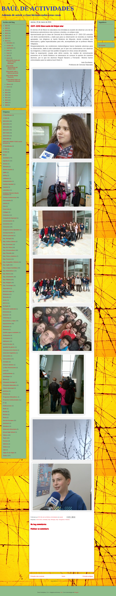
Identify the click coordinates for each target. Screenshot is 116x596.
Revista (5, 414)
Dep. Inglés (6, 265)
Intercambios (7, 359)
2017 (6, 35)
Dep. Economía (7, 244)
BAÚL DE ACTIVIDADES (37, 8)
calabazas (6, 178)
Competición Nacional (9, 218)
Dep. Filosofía (7, 253)
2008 (6, 105)
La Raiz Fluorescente (9, 367)
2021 (6, 25)
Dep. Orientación (8, 276)
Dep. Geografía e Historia (62, 519)
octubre (9, 45)
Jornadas (6, 362)
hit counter (102, 45)
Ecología (5, 306)
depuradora (6, 288)
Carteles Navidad (8, 184)
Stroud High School (9, 432)
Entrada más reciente (37, 576)
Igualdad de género (9, 347)
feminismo (6, 326)
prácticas (6, 391)
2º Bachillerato (7, 146)
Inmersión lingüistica (9, 353)
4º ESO (5, 152)
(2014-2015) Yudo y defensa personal (12, 72)
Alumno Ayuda (7, 169)
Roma (5, 417)
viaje (4, 450)
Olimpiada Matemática (10, 385)
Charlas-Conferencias (9, 197)
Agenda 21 (6, 161)
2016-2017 (6, 130)
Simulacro (6, 426)
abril (7, 55)
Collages (5, 212)
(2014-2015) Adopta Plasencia (12, 76)
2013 (6, 92)
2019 (6, 30)
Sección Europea (8, 420)
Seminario (6, 423)
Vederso (5, 447)
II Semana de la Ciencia (10, 350)
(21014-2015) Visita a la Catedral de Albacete (13, 80)
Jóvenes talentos (8, 364)
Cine (4, 206)
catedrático (6, 190)
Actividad (45, 519)
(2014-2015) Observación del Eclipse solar (12, 67)
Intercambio (6, 356)
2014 (6, 90)
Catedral (5, 187)
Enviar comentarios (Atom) (65, 581)
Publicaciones (7, 406)
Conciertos (6, 224)
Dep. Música (6, 274)
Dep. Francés (7, 259)
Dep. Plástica (7, 279)
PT (4, 403)
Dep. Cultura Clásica (9, 241)
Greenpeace (6, 338)
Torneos (5, 441)
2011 (6, 97)
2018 (6, 33)
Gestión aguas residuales (11, 332)
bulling (5, 175)
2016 (6, 38)
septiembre (10, 48)
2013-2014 (6, 121)
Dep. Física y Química (9, 256)
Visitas (5, 455)
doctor (5, 300)
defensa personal (8, 235)
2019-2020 (6, 138)
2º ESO (5, 149)
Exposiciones (7, 323)
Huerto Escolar (7, 344)
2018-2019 (6, 136)
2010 (6, 100)
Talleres (5, 435)
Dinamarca (6, 294)
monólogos (6, 376)
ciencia (5, 203)
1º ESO (5, 118)
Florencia (6, 329)
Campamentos (7, 181)
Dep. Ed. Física (7, 247)
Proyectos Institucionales (11, 400)
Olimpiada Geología (9, 382)
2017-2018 (6, 133)
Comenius (6, 215)
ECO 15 (5, 303)
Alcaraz (5, 163)
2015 (6, 41)
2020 (6, 28)
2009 (6, 102)
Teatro (5, 438)
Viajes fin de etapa (8, 452)
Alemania (6, 166)
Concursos (6, 227)
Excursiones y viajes (9, 320)
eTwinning (6, 318)
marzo (8, 58)
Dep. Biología (51, 519)
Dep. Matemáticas (8, 271)
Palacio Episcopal (8, 388)
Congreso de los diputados (11, 230)
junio (8, 50)
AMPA (5, 172)
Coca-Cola (6, 209)
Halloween (6, 341)
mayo (8, 53)
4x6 (61, 592)
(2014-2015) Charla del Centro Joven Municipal (13, 61)
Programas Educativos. (10, 397)
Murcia (5, 379)
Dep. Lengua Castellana (10, 268)
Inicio (63, 576)
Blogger (76, 592)
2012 (6, 95)
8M (4, 155)
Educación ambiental (9, 309)
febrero (8, 84)
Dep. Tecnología (8, 285)
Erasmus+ (6, 315)
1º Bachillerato (7, 115)
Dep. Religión (7, 282)
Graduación (6, 335)
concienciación (7, 221)
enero (8, 87)
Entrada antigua (88, 576)
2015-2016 (6, 127)
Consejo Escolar (8, 232)
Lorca (4, 370)
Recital (5, 411)
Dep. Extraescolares (9, 250)
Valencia (5, 444)
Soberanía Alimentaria (9, 429)
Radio (5, 408)
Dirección (6, 297)
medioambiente (7, 373)
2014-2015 (39, 519)
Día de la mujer (7, 291)
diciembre (9, 43)
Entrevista (6, 312)
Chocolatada (7, 200)
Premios (5, 394)
